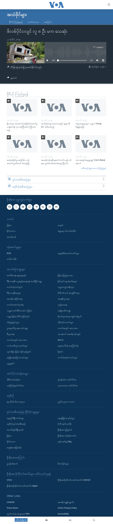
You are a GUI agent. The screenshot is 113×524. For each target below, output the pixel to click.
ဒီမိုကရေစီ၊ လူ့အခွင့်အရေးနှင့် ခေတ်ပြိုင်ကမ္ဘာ (24, 281)
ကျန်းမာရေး (62, 305)
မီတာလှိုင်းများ (63, 464)
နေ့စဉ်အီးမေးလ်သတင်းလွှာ (68, 253)
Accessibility (63, 514)
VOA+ (9, 480)
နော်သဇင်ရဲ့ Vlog (64, 441)
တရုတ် (60, 225)
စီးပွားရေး (11, 334)
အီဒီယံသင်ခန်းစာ (13, 379)
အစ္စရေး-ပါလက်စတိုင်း (67, 231)
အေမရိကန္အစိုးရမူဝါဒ (66, 502)
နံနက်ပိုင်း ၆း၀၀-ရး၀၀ (16, 402)
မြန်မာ (9, 225)
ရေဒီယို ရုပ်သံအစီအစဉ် (16, 424)
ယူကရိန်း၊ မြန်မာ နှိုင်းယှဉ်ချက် (19, 351)
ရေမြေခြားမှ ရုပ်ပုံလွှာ (66, 418)
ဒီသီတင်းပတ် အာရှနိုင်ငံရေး (68, 293)
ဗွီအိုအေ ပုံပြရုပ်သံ (65, 430)
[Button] (11, 78)
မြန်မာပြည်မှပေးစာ (65, 275)
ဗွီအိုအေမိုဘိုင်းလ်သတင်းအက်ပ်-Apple (22, 486)
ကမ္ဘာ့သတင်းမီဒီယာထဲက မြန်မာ (19, 310)
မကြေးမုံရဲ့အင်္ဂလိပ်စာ (15, 385)
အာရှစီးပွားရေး (64, 299)
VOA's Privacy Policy (67, 508)
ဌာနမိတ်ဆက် (12, 464)
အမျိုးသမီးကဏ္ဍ (64, 310)
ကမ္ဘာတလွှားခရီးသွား (66, 287)
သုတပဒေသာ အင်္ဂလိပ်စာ (68, 385)
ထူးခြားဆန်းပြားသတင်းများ (17, 357)
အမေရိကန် (11, 237)
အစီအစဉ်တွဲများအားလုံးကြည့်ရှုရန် (93, 168)
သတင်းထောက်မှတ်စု (15, 305)
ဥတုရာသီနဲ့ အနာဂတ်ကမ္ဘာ (17, 328)
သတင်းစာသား (33, 22)
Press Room (12, 508)
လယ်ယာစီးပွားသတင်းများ (17, 346)
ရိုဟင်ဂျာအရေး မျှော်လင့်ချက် (70, 316)
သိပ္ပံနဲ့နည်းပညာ (13, 322)
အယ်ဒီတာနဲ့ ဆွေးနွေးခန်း (16, 275)
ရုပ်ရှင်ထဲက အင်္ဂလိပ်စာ (67, 379)
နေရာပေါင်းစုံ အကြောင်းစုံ (68, 346)
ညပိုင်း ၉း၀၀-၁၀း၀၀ (66, 402)
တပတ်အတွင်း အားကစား (17, 340)
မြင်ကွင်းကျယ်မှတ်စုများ (67, 281)
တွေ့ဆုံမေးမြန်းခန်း (14, 447)
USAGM (10, 502)
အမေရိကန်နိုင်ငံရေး (15, 299)
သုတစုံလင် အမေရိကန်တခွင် (69, 334)
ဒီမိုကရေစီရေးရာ (14, 293)
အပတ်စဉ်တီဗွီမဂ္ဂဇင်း (15, 430)
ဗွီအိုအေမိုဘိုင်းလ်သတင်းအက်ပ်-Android (74, 480)
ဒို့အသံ (60, 351)
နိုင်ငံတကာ (11, 231)
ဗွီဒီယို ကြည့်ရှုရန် (16, 22)
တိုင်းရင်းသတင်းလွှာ (65, 322)
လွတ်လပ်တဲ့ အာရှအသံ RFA (18, 514)
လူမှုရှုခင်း (10, 363)
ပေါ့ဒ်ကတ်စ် (11, 259)
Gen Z (60, 340)
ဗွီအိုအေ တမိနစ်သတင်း (67, 435)
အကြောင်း (48, 22)
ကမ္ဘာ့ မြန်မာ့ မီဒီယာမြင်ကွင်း (18, 316)
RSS (9, 253)
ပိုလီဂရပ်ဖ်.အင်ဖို (64, 424)
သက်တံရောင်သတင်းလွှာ (67, 357)
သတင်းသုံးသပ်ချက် (15, 287)
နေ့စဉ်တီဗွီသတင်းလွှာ (15, 418)
